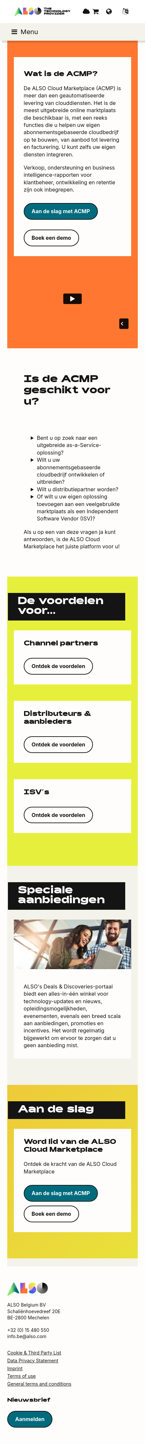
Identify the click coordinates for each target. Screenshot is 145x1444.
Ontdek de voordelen (58, 666)
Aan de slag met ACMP (61, 211)
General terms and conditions (39, 1384)
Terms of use (21, 1376)
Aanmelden (29, 1419)
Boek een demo (51, 237)
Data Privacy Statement (32, 1360)
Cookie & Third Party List (34, 1352)
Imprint (14, 1368)
